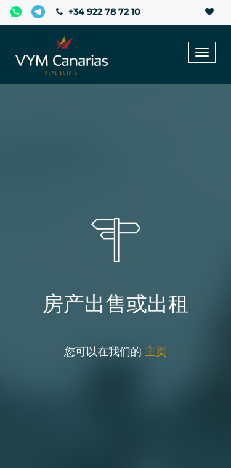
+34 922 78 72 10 (97, 11)
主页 (156, 351)
